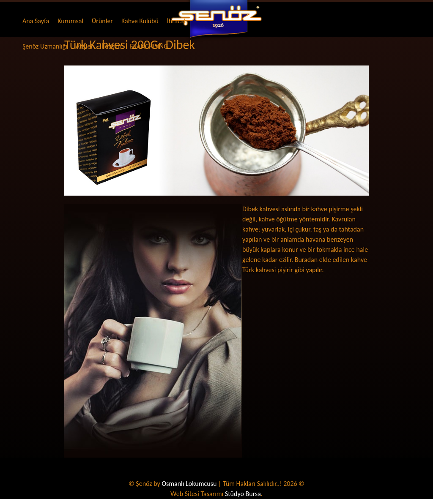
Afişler (84, 46)
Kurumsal (70, 21)
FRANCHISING (149, 46)
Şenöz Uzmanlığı (44, 46)
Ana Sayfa (35, 21)
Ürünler (102, 21)
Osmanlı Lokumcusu (189, 484)
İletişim (111, 46)
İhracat (176, 21)
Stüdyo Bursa (243, 494)
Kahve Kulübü (140, 21)
